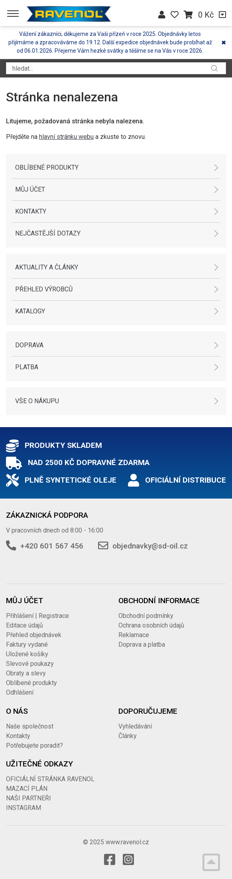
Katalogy (30, 311)
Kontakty (30, 211)
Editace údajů (24, 625)
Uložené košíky (27, 654)
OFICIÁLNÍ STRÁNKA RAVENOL (50, 779)
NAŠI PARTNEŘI (28, 798)
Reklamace (133, 635)
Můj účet (30, 189)
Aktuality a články (46, 267)
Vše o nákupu (37, 401)
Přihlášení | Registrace (37, 616)
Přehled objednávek (33, 635)
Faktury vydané (27, 644)
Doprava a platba (141, 644)
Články (127, 736)
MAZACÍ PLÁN (26, 788)
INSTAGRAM (23, 808)
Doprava (29, 345)
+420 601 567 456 (51, 545)
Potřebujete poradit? (34, 745)
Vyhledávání (135, 726)
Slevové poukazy (30, 663)
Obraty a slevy (26, 673)
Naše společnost (29, 726)
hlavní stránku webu (66, 137)
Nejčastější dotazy (48, 233)
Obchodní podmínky (145, 616)
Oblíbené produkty (47, 167)
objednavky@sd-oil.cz (150, 545)
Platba (26, 367)
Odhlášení (19, 692)
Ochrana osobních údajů (151, 625)
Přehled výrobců (44, 289)
